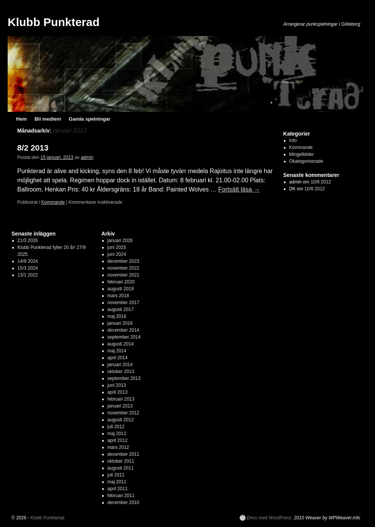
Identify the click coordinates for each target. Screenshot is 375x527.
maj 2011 (117, 481)
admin (87, 157)
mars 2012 (118, 447)
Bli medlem (47, 119)
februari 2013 (121, 399)
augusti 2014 (121, 344)
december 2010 (123, 502)
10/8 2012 (321, 182)
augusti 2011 (121, 468)
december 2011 (123, 454)
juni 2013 (117, 385)
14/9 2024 (28, 261)
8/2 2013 (33, 147)
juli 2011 (116, 475)
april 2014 (118, 357)
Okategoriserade (306, 161)
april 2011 (118, 488)
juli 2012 (116, 426)
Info (293, 140)
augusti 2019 (121, 288)
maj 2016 (117, 316)
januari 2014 (120, 364)
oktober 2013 (121, 371)
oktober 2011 (121, 461)
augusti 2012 (121, 419)
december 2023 (123, 261)
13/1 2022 (28, 275)
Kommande (53, 202)
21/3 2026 (28, 240)
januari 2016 (120, 323)
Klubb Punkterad (53, 22)
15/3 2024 (28, 268)
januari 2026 (120, 240)
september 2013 (124, 378)
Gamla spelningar (90, 119)
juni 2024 (117, 254)
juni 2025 (117, 247)
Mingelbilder (301, 154)
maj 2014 (117, 351)
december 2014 (123, 330)
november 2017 (123, 302)
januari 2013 (120, 406)
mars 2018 (118, 295)
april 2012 (118, 440)
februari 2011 (121, 495)
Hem (21, 119)
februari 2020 (121, 282)
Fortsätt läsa (238, 189)
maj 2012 (117, 433)
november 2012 (123, 413)
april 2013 (118, 392)
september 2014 (124, 337)
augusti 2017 (121, 309)
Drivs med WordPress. (270, 517)
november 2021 (123, 275)
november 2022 (123, 268)
